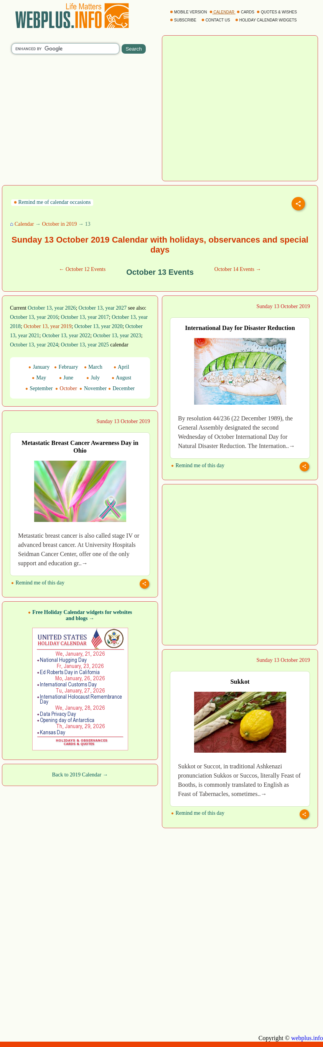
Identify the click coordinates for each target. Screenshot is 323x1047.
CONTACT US (216, 20)
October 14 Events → (237, 269)
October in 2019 (59, 224)
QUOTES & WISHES (277, 12)
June (66, 378)
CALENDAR (222, 12)
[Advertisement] (74, 564)
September (39, 388)
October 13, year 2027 (103, 308)
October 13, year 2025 (85, 345)
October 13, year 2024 (34, 345)
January (38, 367)
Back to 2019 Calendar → (80, 775)
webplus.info (307, 1038)
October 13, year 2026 (52, 308)
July (93, 378)
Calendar (24, 224)
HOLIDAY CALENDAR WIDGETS (266, 20)
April (121, 367)
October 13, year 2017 (85, 317)
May (39, 378)
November (93, 388)
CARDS (246, 12)
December (121, 388)
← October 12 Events (82, 269)
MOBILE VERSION (189, 12)
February (66, 367)
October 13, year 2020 (98, 326)
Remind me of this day (197, 465)
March (93, 367)
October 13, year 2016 (34, 317)
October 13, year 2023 (117, 335)
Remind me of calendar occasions (52, 202)
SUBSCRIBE (183, 20)
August (121, 378)
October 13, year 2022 (66, 335)
